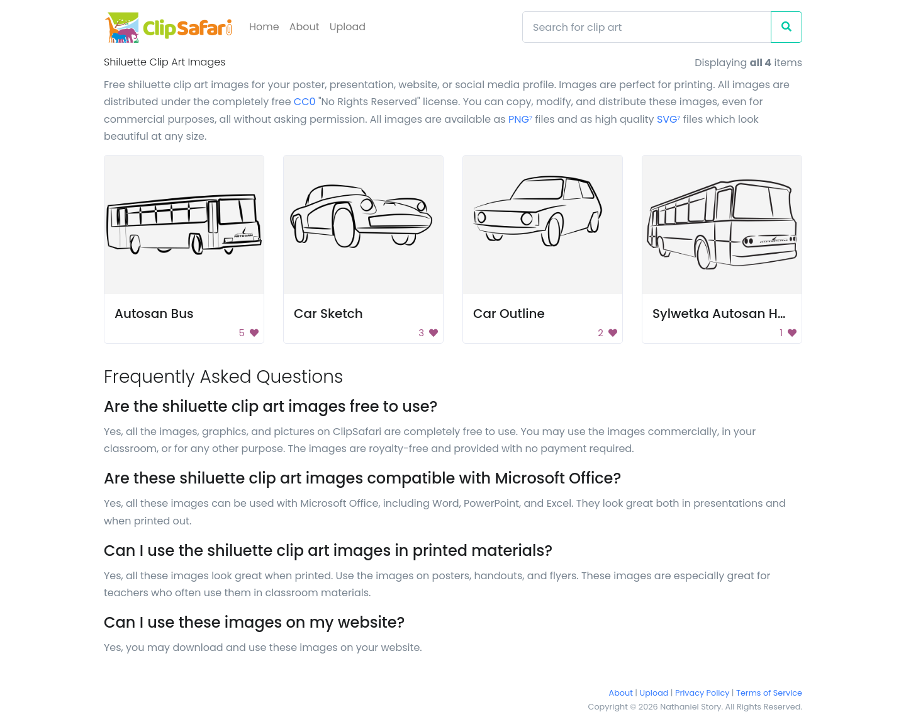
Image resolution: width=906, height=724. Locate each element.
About (304, 27)
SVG (669, 119)
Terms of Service (769, 692)
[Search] (646, 27)
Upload (348, 27)
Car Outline (509, 313)
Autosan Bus (154, 313)
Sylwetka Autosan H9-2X (730, 313)
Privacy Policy (702, 692)
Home (264, 27)
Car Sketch (328, 313)
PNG (520, 119)
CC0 (305, 101)
